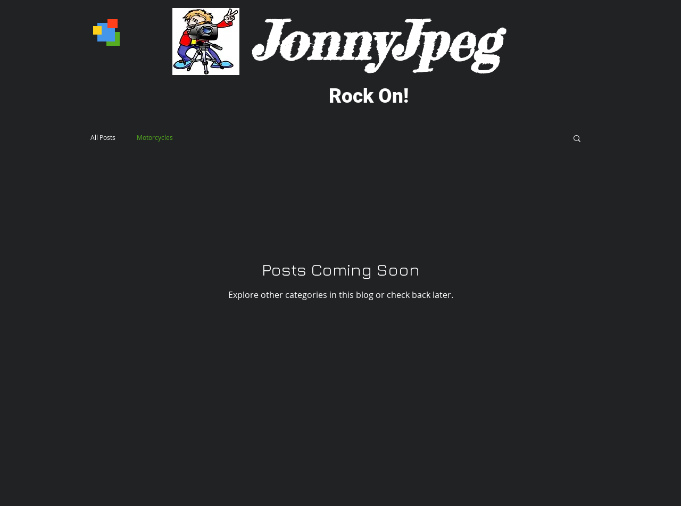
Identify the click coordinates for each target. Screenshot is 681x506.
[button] (577, 139)
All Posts (102, 138)
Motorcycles (155, 138)
